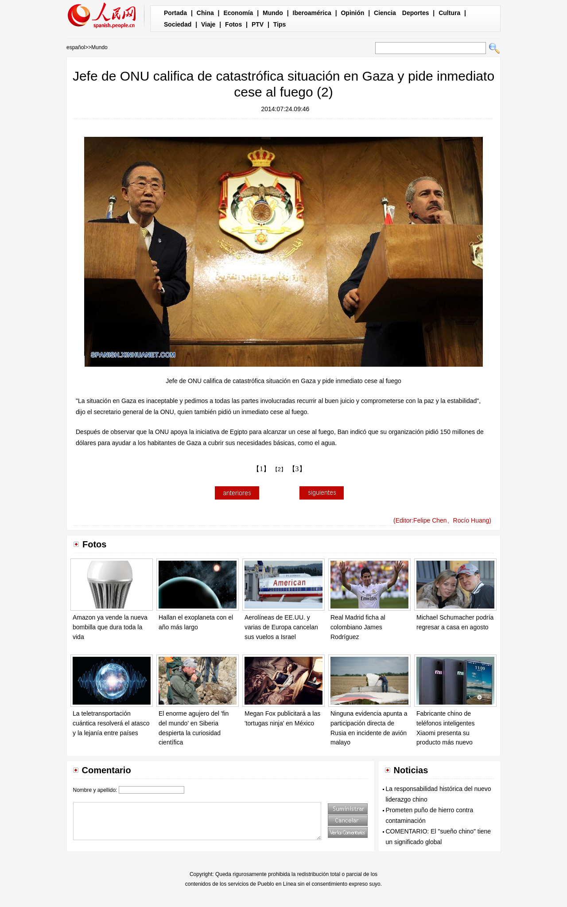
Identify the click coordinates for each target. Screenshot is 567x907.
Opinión (352, 12)
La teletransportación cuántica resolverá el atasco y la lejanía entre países (111, 723)
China (205, 12)
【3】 (297, 469)
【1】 (261, 469)
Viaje (208, 24)
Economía (238, 12)
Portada (175, 12)
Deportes (415, 12)
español (75, 47)
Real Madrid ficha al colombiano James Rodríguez (357, 627)
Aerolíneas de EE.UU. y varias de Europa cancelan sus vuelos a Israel (281, 627)
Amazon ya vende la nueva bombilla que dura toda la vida (110, 627)
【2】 (279, 469)
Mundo (273, 12)
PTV (258, 24)
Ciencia (385, 12)
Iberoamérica (312, 12)
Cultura (449, 12)
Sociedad (177, 24)
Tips (279, 24)
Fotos (233, 24)
